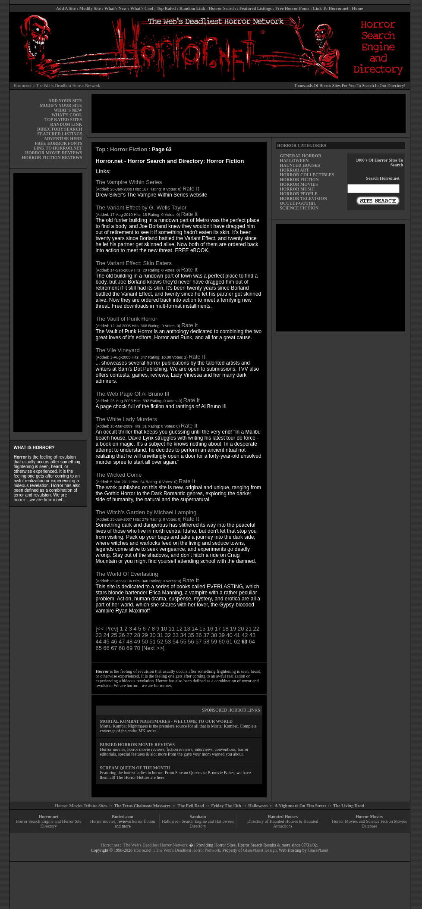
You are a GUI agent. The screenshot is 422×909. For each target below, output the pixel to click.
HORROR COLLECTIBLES (307, 174)
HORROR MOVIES (299, 184)
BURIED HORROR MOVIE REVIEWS (137, 744)
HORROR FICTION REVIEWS (52, 157)
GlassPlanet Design (260, 850)
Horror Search (222, 8)
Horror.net (49, 816)
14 (195, 628)
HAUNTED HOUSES (300, 165)
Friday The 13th (226, 805)
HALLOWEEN (294, 160)
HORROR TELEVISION (303, 198)
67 (114, 648)
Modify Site (90, 8)
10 (164, 628)
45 (106, 641)
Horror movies (103, 821)
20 (241, 628)
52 (160, 641)
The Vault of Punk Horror (126, 318)
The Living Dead (348, 805)
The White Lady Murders (126, 419)
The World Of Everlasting (127, 574)
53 (168, 641)
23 (99, 635)
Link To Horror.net (330, 8)
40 (229, 635)
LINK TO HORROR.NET (58, 148)
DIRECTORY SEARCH (59, 129)
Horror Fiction (129, 149)
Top (101, 149)
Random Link (192, 8)
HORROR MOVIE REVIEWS (53, 152)
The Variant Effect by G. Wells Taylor (141, 207)
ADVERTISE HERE (63, 138)
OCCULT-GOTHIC (298, 203)
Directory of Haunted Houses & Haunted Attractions (282, 823)
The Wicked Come (119, 475)
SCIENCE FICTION (299, 208)
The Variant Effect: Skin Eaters (134, 263)
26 (122, 635)
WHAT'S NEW (68, 110)
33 (176, 635)
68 (122, 648)
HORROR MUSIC (297, 189)
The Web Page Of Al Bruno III (133, 393)
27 (129, 635)
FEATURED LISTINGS (59, 133)
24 (106, 635)
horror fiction (143, 821)
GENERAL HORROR (300, 155)
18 (225, 628)
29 (145, 635)
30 (152, 635)
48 (129, 641)
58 (206, 641)
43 (252, 635)
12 (179, 628)
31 (160, 635)
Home (357, 8)
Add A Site (66, 8)
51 (152, 641)
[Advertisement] (47, 302)
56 (191, 641)
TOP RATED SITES (63, 119)
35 (191, 635)
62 (237, 641)
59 (214, 641)
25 (114, 635)
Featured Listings (255, 8)
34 (183, 635)
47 (122, 641)
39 (222, 635)
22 (256, 628)
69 (129, 648)
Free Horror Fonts (292, 8)
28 (137, 635)
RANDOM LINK (66, 124)
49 (137, 641)
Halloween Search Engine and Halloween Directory (198, 823)
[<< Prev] (107, 628)
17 (217, 628)
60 (222, 641)
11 (172, 628)
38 (214, 635)
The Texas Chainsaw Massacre (142, 805)
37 (206, 635)
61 (229, 641)
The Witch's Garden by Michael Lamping (146, 512)
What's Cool (141, 8)
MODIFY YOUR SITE (61, 105)
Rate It (191, 188)
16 (210, 628)
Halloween (258, 805)
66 (106, 648)
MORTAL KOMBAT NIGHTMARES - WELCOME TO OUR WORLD (166, 721)
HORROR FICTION (299, 179)
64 (252, 641)
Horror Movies (369, 816)
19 (233, 628)
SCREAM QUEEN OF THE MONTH (135, 767)
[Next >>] (153, 648)
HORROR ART (294, 170)
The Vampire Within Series (129, 182)
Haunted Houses (283, 816)
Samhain (198, 816)
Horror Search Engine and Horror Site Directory (48, 823)
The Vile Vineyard (118, 350)
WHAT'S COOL (66, 114)
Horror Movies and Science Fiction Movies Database (369, 823)
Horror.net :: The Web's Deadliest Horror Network (57, 85)
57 (198, 641)
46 (114, 641)
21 (249, 628)
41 (237, 635)
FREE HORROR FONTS (58, 143)
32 (168, 635)
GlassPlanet (318, 850)
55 (183, 641)
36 (198, 635)
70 (137, 648)
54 (176, 641)
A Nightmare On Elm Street (300, 805)
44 (99, 641)
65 (99, 648)
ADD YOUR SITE (65, 100)
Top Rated (166, 8)
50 (145, 641)
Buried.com (122, 816)
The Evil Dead (191, 805)
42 (245, 635)
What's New (115, 8)
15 (202, 628)
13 (187, 628)
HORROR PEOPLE (299, 193)
